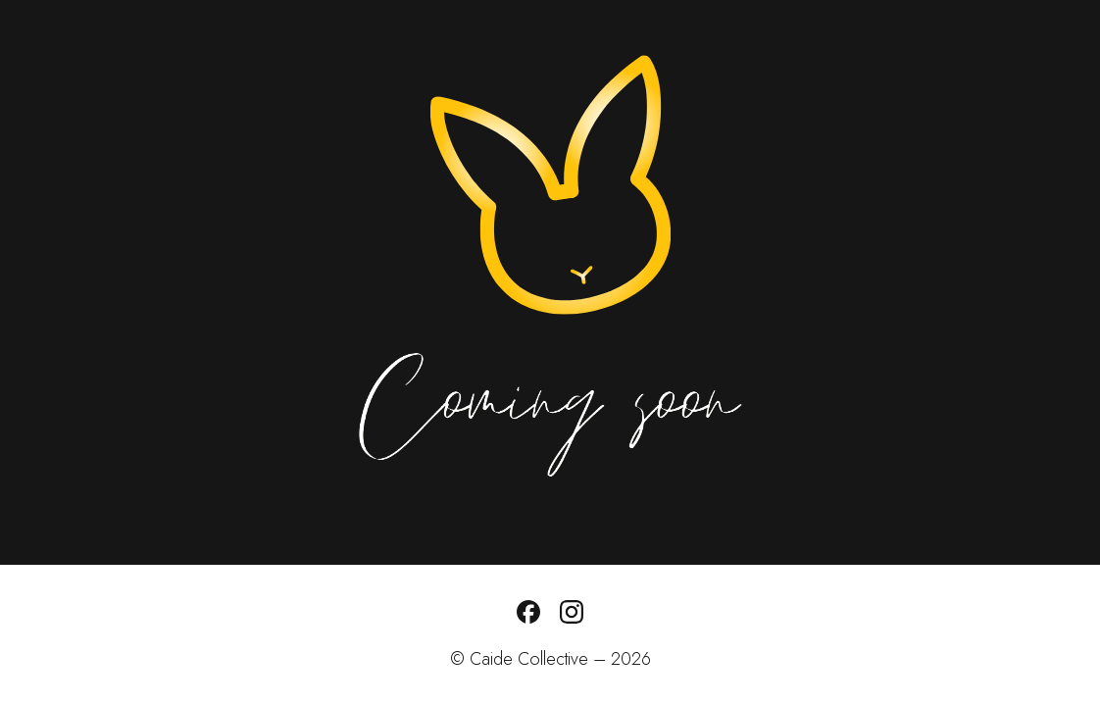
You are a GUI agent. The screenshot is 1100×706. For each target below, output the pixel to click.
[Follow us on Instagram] (571, 617)
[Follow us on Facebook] (528, 617)
